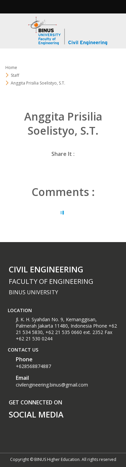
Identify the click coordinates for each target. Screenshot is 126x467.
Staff (15, 75)
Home (11, 67)
